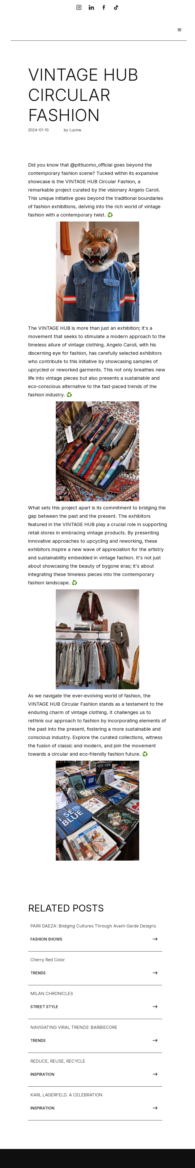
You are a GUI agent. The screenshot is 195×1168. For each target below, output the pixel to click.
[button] (179, 30)
